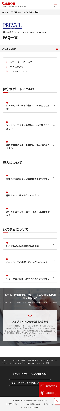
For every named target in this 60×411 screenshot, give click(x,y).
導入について (16, 66)
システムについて (19, 71)
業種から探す (33, 360)
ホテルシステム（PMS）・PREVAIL (22, 363)
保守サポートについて (21, 62)
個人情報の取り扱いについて (36, 400)
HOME (4, 360)
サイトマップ (48, 404)
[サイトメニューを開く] (56, 5)
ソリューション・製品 (17, 360)
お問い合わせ (18, 400)
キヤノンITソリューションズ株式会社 (20, 12)
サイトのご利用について (31, 404)
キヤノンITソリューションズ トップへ (30, 382)
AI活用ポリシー (13, 404)
